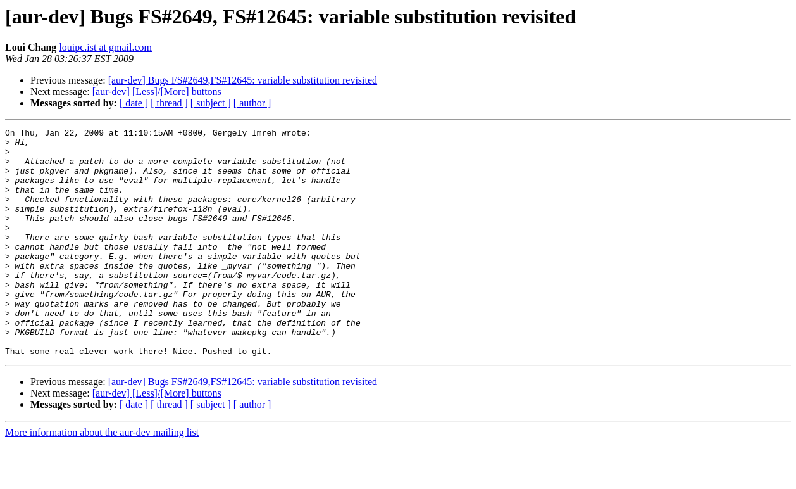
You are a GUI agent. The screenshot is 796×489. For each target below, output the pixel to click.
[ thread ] (169, 103)
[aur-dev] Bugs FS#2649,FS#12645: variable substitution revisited (242, 80)
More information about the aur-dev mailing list (102, 478)
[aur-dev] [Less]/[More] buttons (156, 91)
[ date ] (134, 103)
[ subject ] (210, 103)
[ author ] (252, 103)
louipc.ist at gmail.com (105, 47)
